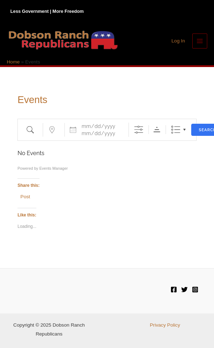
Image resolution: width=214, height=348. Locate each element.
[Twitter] (184, 289)
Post (25, 196)
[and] (101, 133)
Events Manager (53, 168)
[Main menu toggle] (200, 41)
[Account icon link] (178, 41)
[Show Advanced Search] (138, 129)
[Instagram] (195, 289)
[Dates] (101, 126)
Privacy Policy (165, 325)
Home (13, 62)
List (175, 129)
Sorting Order (156, 129)
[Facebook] (174, 289)
